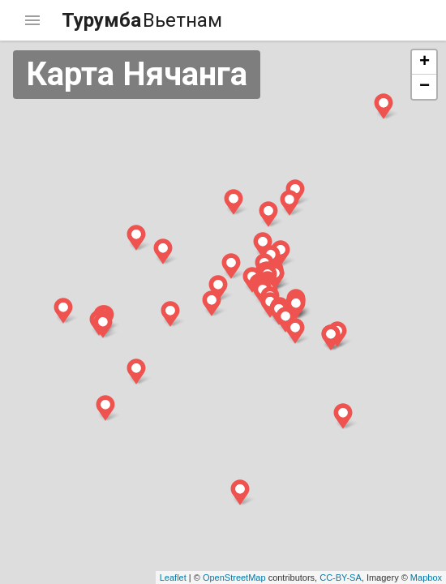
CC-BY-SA (340, 577)
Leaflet (173, 577)
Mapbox (426, 577)
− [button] (424, 87)
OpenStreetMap (234, 577)
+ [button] (424, 62)
